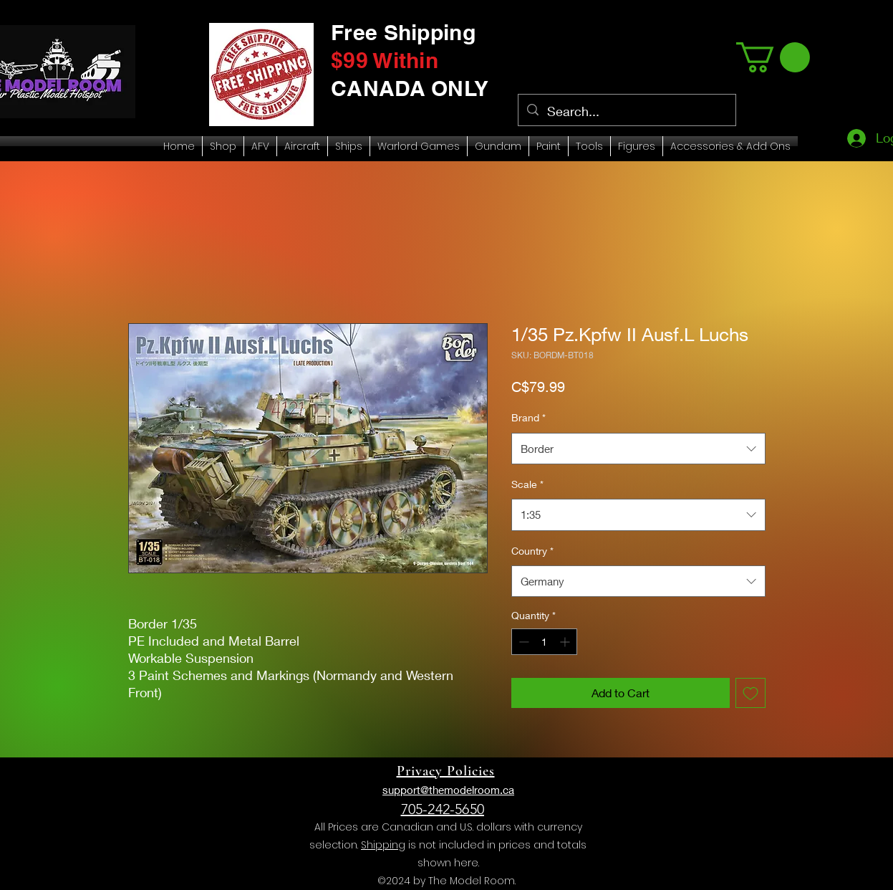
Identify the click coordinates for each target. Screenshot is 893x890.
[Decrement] (522, 641)
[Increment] (566, 641)
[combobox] (638, 448)
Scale (527, 484)
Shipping (383, 845)
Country (532, 551)
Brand (528, 417)
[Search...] (626, 112)
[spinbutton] (544, 641)
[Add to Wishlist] (750, 693)
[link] (773, 57)
